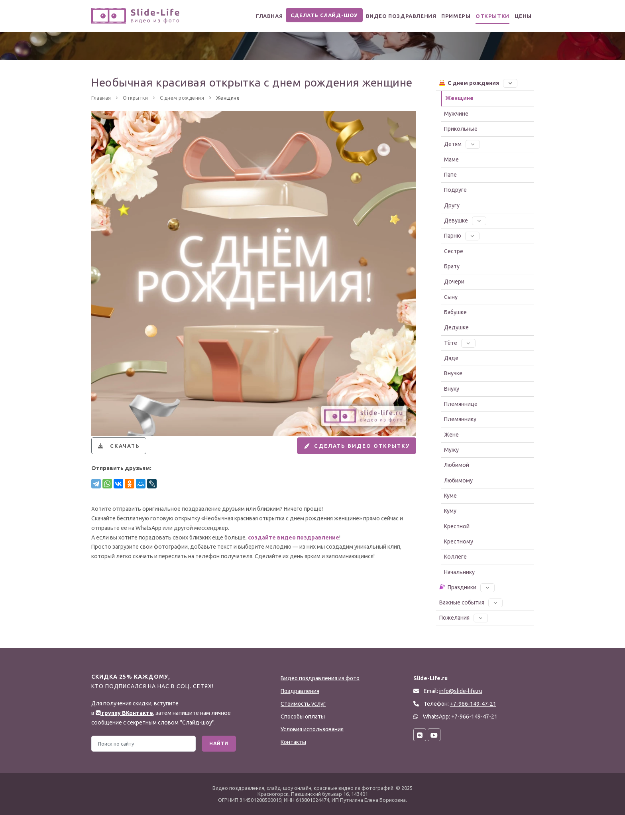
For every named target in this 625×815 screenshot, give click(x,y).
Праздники (466, 587)
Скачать (120, 449)
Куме (450, 495)
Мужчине (456, 113)
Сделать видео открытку (350, 449)
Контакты (293, 742)
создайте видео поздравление (293, 544)
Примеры (444, 16)
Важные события (471, 602)
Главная (253, 16)
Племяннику (460, 419)
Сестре (453, 251)
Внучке (453, 373)
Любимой (456, 465)
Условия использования (312, 729)
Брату (452, 266)
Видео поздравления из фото (320, 678)
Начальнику (459, 572)
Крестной (457, 526)
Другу (452, 205)
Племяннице (461, 404)
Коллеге (455, 556)
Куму (450, 511)
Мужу (451, 450)
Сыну (451, 297)
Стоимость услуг (303, 704)
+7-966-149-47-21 (474, 716)
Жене (451, 434)
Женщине (459, 98)
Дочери (454, 281)
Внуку (451, 389)
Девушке (465, 220)
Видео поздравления (386, 16)
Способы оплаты (303, 716)
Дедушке (456, 327)
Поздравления (300, 691)
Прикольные (461, 129)
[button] (510, 83)
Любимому (458, 480)
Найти (218, 743)
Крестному (458, 541)
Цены (521, 16)
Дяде (451, 358)
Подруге (455, 190)
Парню (462, 235)
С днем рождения (477, 82)
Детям (462, 144)
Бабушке (455, 312)
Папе (450, 174)
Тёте (460, 343)
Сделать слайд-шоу (310, 15)
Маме (451, 159)
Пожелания (463, 617)
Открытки (485, 16)
